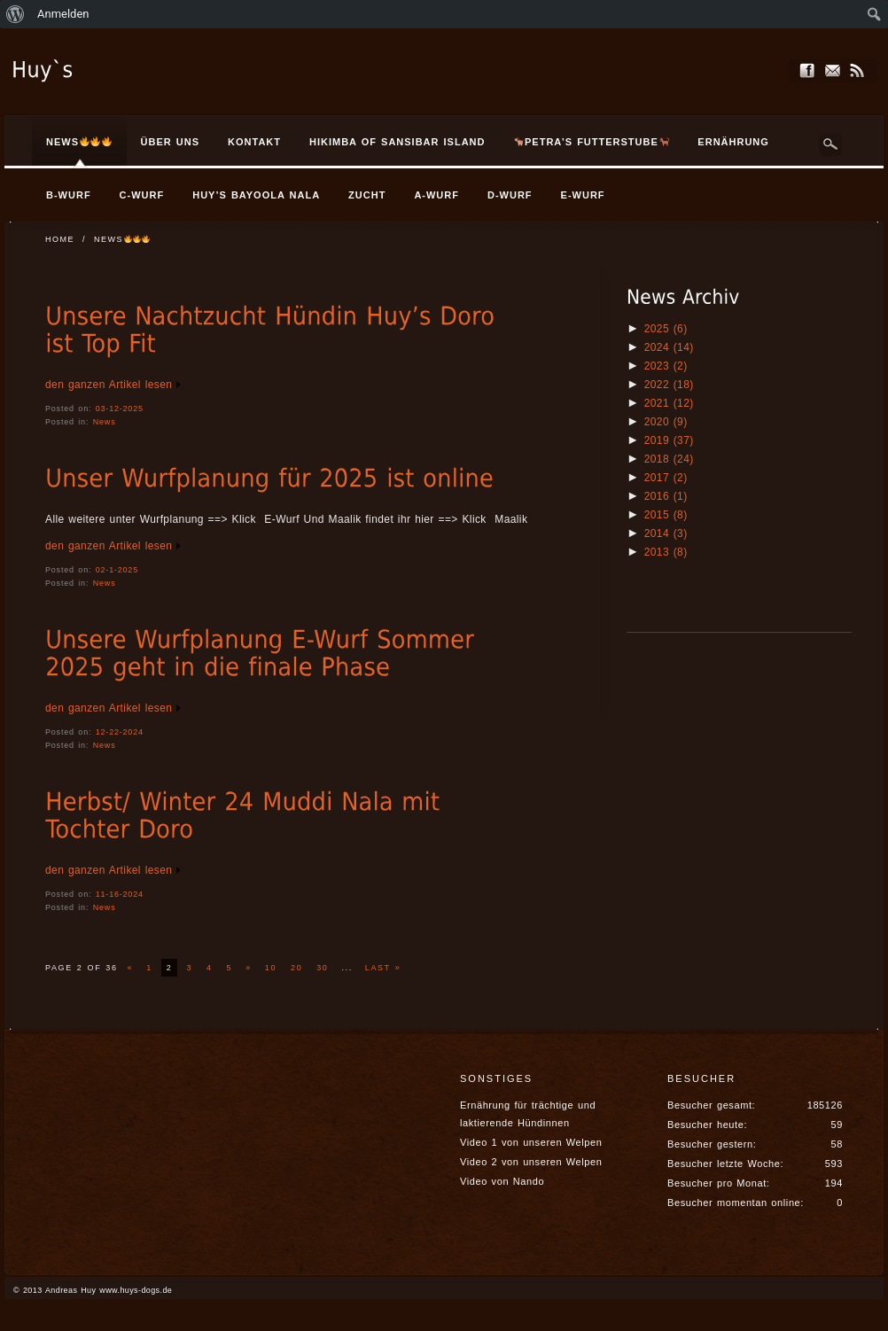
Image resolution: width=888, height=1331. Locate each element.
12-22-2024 (120, 732)
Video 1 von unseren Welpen (531, 1142)
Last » (383, 967)
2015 (666, 515)
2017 (666, 477)
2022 (669, 384)
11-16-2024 (120, 894)
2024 (669, 347)
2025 (666, 329)
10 (271, 967)
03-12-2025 (120, 408)
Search (830, 144)
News (104, 421)
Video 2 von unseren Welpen (531, 1161)
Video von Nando (502, 1181)
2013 (666, 552)
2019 (669, 440)
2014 (666, 533)
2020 (666, 422)
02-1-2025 (117, 569)
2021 (669, 403)
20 (296, 967)
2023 (666, 366)
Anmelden (63, 13)
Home (59, 239)
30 (322, 967)
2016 (666, 496)
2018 (669, 459)
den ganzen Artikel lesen (108, 384)
